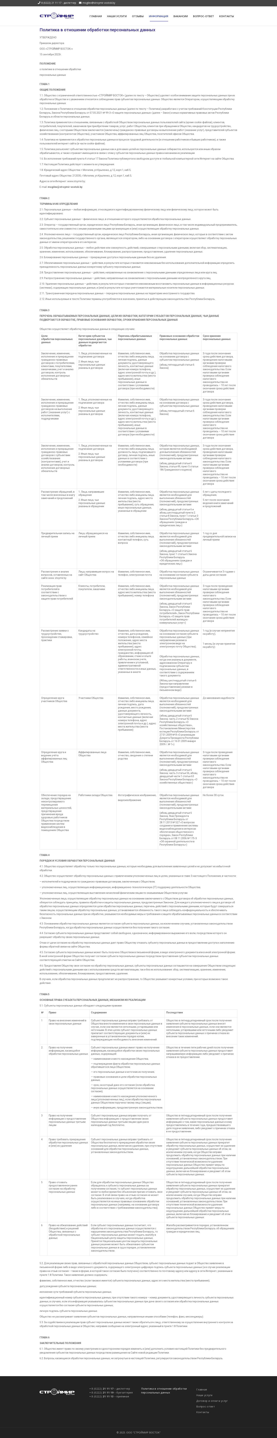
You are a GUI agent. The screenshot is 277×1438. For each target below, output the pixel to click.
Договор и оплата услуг (212, 1400)
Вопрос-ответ (203, 16)
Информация (158, 16)
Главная (96, 16)
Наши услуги (117, 16)
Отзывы (138, 16)
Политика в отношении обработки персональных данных (164, 1390)
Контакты (226, 16)
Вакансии (180, 16)
